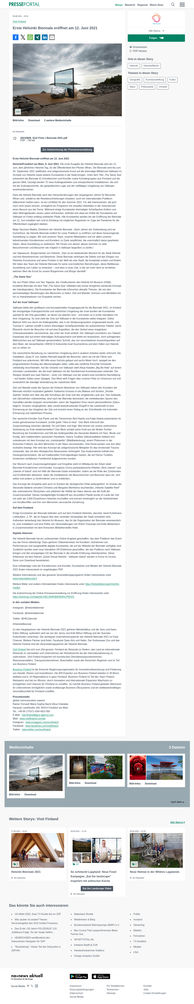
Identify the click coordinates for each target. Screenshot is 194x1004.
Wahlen (137, 930)
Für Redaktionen (115, 985)
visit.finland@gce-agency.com (38, 715)
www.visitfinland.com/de (32, 718)
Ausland (137, 919)
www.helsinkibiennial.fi (25, 578)
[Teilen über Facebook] (15, 37)
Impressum (76, 985)
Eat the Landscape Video (97, 888)
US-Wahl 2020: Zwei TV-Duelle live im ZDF (38, 914)
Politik (136, 914)
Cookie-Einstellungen (154, 993)
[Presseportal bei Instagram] (35, 985)
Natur (133, 87)
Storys (119, 5)
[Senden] (52, 37)
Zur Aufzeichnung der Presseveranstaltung (67, 149)
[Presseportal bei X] (31, 986)
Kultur (173, 80)
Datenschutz (76, 993)
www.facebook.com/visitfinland (41, 726)
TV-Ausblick (139, 941)
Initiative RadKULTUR (86, 945)
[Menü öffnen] (182, 4)
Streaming (138, 925)
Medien (137, 946)
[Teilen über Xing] (37, 37)
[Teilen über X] (23, 37)
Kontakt (147, 985)
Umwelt (164, 87)
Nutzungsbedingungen (82, 989)
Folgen (156, 38)
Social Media (77, 996)
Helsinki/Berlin (151, 66)
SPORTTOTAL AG (84, 939)
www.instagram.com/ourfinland (42, 722)
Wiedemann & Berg (84, 919)
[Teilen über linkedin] (45, 37)
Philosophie (147, 87)
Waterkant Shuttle (83, 914)
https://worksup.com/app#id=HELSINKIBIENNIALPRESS (43, 596)
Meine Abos (156, 5)
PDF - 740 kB (43, 139)
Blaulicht (130, 5)
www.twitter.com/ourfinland (36, 729)
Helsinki (134, 66)
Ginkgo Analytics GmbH (87, 955)
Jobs (146, 989)
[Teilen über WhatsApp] (30, 37)
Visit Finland (19, 21)
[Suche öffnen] (173, 4)
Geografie (135, 80)
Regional (142, 5)
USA (135, 952)
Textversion (113, 989)
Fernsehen (139, 935)
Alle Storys (156, 31)
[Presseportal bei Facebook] (27, 986)
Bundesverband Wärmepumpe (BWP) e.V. (97, 925)
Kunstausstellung (155, 80)
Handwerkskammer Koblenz (89, 950)
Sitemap (111, 993)
